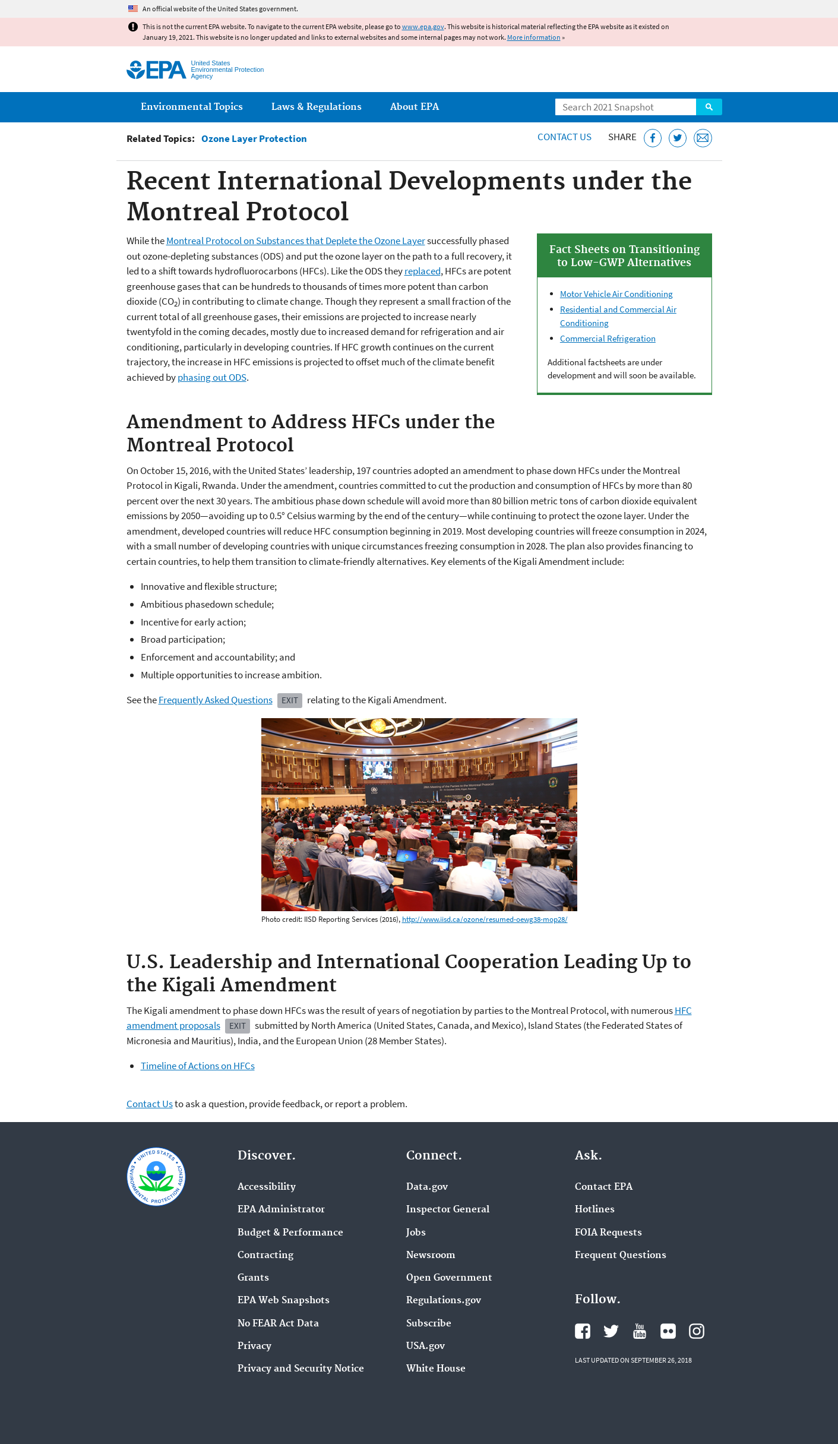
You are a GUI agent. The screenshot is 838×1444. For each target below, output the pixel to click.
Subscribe (428, 1324)
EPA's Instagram (696, 1331)
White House (436, 1369)
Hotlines (595, 1210)
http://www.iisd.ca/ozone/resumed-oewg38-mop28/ (485, 919)
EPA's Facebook (582, 1331)
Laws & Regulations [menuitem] (316, 107)
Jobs (416, 1233)
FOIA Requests (608, 1233)
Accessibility (267, 1187)
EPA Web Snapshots (284, 1301)
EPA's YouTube (639, 1331)
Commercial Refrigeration (608, 338)
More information (534, 37)
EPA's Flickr (668, 1331)
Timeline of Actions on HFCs (198, 1065)
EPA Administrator (281, 1210)
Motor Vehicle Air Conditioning (616, 293)
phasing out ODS (212, 377)
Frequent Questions (620, 1255)
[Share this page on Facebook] (653, 138)
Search (709, 107)
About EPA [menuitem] (414, 107)
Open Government (449, 1278)
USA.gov (425, 1346)
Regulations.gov (443, 1301)
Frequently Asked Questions (216, 699)
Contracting (265, 1255)
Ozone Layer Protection (254, 138)
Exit (290, 700)
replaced (422, 270)
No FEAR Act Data (278, 1324)
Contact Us (564, 136)
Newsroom (431, 1255)
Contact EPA (604, 1187)
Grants (253, 1278)
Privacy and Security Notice (301, 1369)
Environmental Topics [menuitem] (192, 107)
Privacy (254, 1346)
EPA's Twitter (611, 1331)
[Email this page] (703, 138)
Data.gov (427, 1187)
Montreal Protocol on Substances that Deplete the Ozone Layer (295, 240)
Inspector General (447, 1210)
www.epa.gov (423, 26)
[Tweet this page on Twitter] (678, 138)
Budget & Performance (290, 1233)
